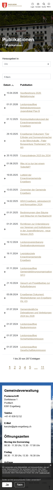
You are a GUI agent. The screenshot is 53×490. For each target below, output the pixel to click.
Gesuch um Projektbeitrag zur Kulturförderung (26, 242)
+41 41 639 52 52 (13, 355)
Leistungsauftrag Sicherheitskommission (24, 281)
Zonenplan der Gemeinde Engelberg (22, 163)
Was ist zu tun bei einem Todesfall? (21, 146)
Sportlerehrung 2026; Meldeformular (22, 93)
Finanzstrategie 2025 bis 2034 (19, 138)
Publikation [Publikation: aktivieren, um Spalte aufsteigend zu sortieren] (10, 85)
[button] (14, 45)
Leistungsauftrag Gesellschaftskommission (25, 289)
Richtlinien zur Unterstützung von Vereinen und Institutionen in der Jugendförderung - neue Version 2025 (25, 196)
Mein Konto (34, 422)
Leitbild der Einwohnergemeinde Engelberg (25, 154)
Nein (20, 484)
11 (42, 306)
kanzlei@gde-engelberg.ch (17, 366)
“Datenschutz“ (44, 473)
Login (32, 7)
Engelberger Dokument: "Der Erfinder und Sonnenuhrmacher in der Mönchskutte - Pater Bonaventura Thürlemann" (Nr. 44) (26, 127)
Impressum (21, 422)
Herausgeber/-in (10, 58)
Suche (44, 7)
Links (44, 422)
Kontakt (38, 7)
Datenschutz (7, 422)
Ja (7, 484)
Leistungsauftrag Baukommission (20, 273)
